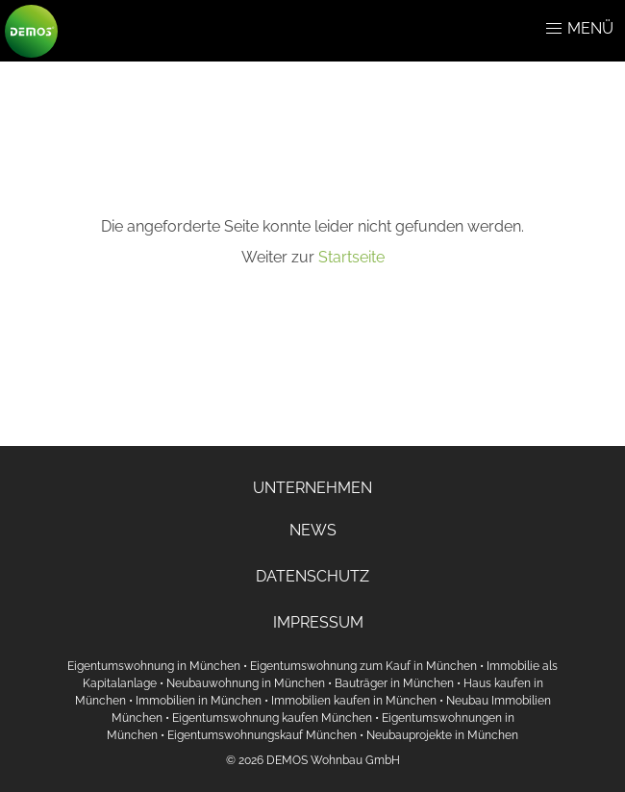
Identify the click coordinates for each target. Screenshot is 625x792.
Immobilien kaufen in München (354, 700)
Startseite (351, 257)
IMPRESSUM (318, 622)
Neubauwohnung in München (245, 683)
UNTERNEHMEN (312, 488)
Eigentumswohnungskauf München (262, 735)
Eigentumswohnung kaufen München (272, 718)
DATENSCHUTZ (312, 576)
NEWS (313, 530)
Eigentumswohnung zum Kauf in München (363, 666)
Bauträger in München (394, 683)
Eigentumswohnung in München (153, 666)
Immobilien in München (199, 700)
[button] (554, 29)
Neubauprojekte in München (442, 735)
